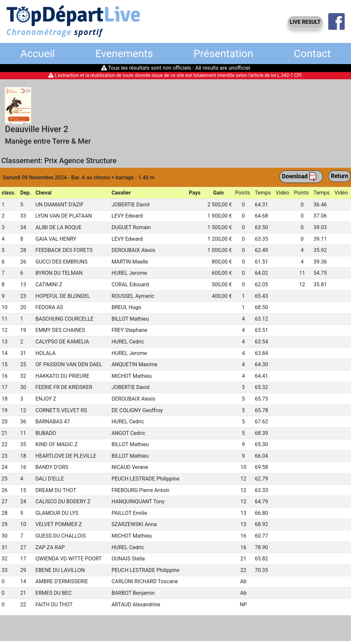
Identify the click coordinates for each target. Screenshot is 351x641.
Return (339, 176)
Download (299, 177)
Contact (312, 53)
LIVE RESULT (305, 22)
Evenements (124, 53)
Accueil (37, 53)
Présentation (223, 53)
